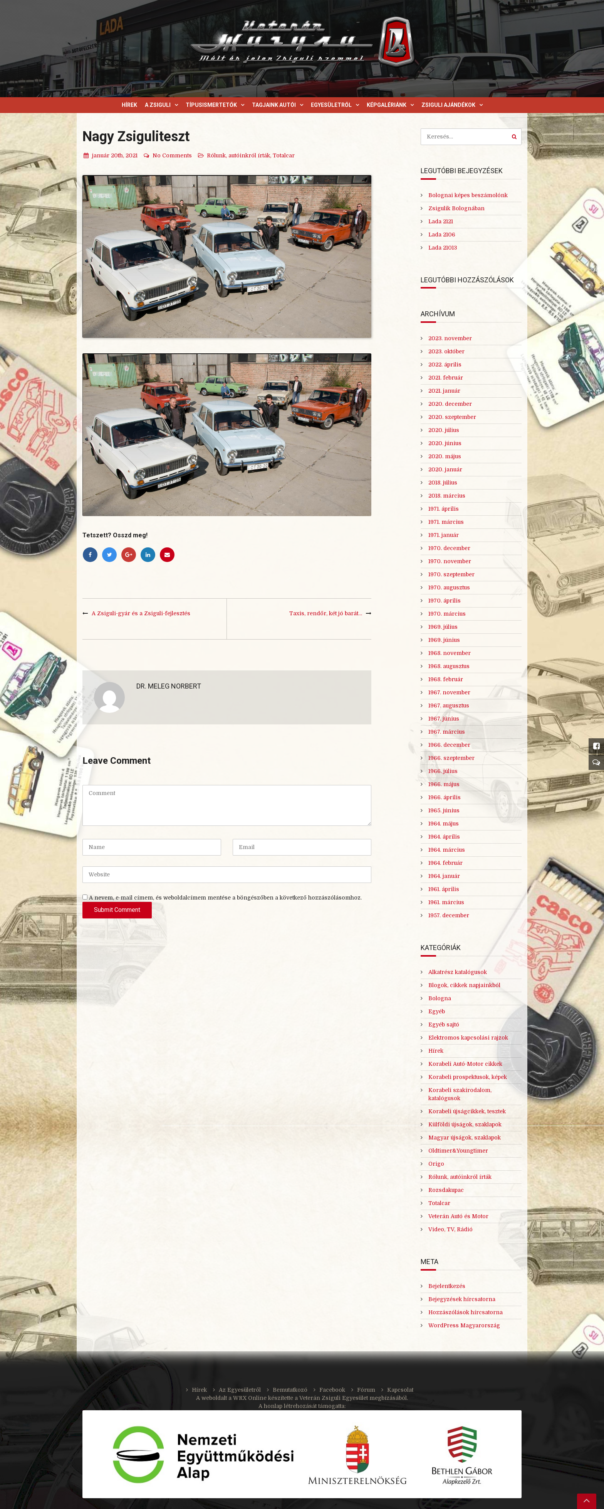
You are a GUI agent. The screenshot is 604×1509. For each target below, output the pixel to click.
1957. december (448, 915)
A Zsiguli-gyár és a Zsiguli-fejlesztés (141, 613)
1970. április (444, 601)
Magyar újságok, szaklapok (464, 1137)
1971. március (446, 522)
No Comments (167, 155)
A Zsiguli (158, 105)
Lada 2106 (441, 234)
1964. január (444, 876)
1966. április (444, 797)
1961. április (443, 889)
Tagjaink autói (274, 105)
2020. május (444, 456)
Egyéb (436, 1011)
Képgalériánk (386, 105)
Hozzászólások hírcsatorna (465, 1312)
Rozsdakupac (446, 1190)
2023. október (446, 351)
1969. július (443, 627)
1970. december (449, 548)
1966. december (449, 745)
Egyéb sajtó (443, 1024)
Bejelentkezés (446, 1286)
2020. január (445, 469)
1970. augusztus (449, 587)
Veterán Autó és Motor (458, 1216)
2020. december (450, 404)
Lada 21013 (442, 248)
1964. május (443, 823)
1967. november (449, 692)
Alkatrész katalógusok (457, 972)
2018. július (442, 482)
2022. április (444, 364)
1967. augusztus (448, 705)
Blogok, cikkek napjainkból (464, 985)
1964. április (444, 837)
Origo (436, 1164)
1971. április (443, 509)
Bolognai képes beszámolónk (468, 195)
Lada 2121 (440, 221)
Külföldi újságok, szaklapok (465, 1124)
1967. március (446, 732)
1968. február (445, 679)
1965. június (444, 810)
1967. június (443, 719)
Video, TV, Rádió (450, 1229)
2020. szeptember (452, 417)
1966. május (444, 784)
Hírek (129, 105)
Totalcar (284, 155)
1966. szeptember (451, 758)
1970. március (447, 614)
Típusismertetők (211, 105)
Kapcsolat (400, 1390)
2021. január (444, 391)
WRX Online (250, 1398)
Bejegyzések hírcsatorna (461, 1299)
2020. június (444, 443)
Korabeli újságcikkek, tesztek (467, 1111)
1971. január (443, 535)
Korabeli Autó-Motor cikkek (465, 1064)
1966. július (443, 771)
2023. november (450, 338)
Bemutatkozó (290, 1390)
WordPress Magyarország (464, 1325)
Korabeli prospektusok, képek (467, 1077)
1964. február (445, 863)
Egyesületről (331, 105)
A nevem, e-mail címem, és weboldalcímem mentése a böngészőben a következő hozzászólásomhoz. (225, 898)
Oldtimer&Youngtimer (458, 1151)
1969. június (444, 640)
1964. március (446, 850)
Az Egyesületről (240, 1390)
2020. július (443, 430)
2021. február (445, 378)
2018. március (446, 496)
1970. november (449, 561)
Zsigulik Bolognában (456, 208)
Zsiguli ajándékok (448, 105)
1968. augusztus (449, 666)
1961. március (446, 902)
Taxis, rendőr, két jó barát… (325, 613)
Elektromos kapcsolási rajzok (468, 1038)
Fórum (366, 1390)
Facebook (332, 1390)
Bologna (439, 998)
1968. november (449, 653)
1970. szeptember (451, 574)
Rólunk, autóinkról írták (238, 155)
